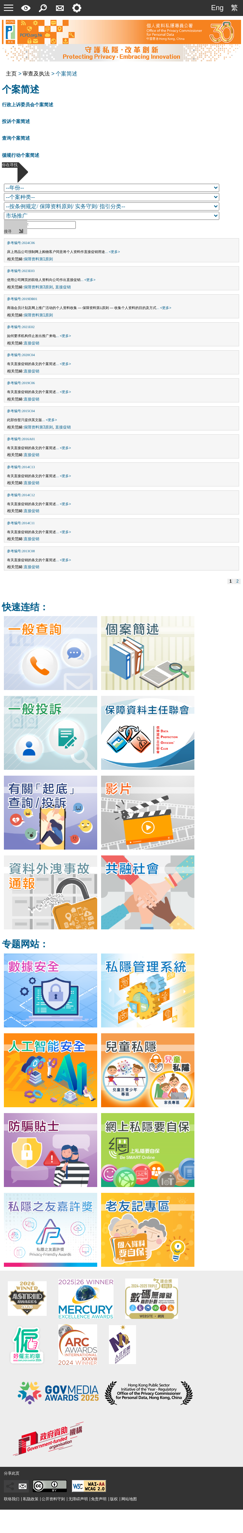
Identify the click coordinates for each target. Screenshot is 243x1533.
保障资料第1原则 (38, 259)
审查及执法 (36, 73)
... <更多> (112, 252)
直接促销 (63, 287)
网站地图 (129, 1499)
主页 (11, 73)
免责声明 (99, 1499)
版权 (114, 1499)
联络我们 (11, 1499)
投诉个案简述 (16, 121)
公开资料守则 (53, 1499)
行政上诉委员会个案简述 (27, 104)
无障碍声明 (78, 1499)
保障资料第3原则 (38, 287)
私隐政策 (30, 1499)
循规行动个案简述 (20, 155)
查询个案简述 (16, 138)
